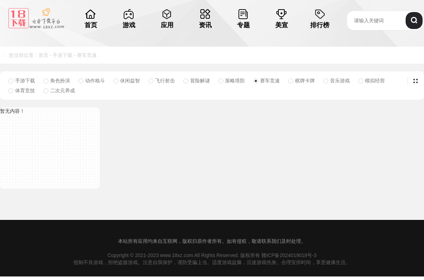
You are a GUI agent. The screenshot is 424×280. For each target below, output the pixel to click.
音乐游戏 (336, 80)
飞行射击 (161, 80)
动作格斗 (91, 80)
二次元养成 (59, 90)
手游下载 (62, 55)
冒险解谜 (196, 80)
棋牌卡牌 (301, 80)
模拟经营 (371, 80)
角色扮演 (56, 80)
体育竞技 (21, 90)
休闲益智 (126, 80)
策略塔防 (231, 80)
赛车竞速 (87, 55)
